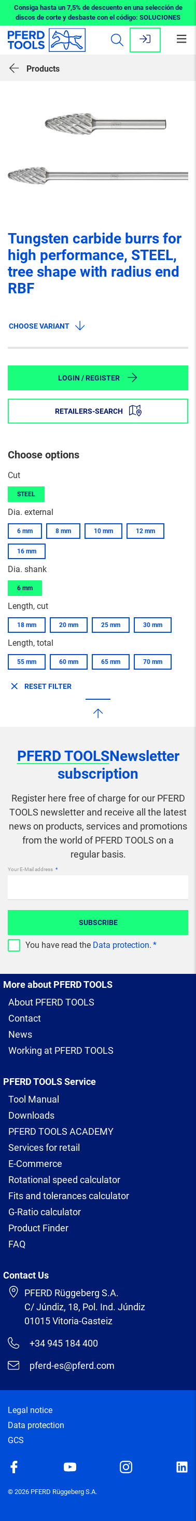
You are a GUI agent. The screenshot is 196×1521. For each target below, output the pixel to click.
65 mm (110, 662)
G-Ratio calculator (44, 1211)
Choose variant (47, 325)
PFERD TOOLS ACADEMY (61, 1131)
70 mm (152, 662)
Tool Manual (33, 1099)
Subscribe (98, 922)
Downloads (31, 1115)
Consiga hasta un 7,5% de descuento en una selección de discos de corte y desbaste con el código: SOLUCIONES (98, 13)
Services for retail (44, 1147)
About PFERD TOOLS (51, 1002)
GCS (16, 1440)
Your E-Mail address (31, 869)
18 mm (26, 625)
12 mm (145, 531)
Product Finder (38, 1228)
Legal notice (30, 1410)
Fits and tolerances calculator (68, 1195)
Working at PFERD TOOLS (61, 1050)
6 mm (25, 531)
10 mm (103, 531)
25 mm (110, 625)
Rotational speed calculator (64, 1179)
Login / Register (98, 377)
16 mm (26, 551)
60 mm (68, 662)
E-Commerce (35, 1163)
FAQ (16, 1244)
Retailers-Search (98, 410)
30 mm (152, 625)
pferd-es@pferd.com (61, 1365)
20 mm (68, 625)
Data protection (121, 945)
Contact (24, 1018)
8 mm (63, 531)
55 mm (26, 662)
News (20, 1034)
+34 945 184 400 (53, 1343)
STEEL (26, 494)
